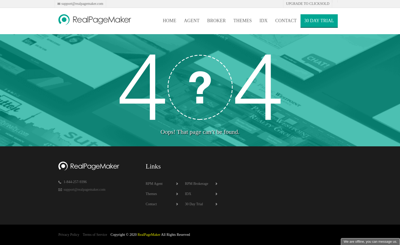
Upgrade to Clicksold (307, 4)
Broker (216, 20)
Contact (286, 20)
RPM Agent (154, 184)
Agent (191, 20)
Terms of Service (95, 235)
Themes (242, 20)
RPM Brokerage (196, 184)
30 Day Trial (319, 20)
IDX (263, 20)
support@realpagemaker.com (81, 4)
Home (169, 20)
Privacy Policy (68, 235)
